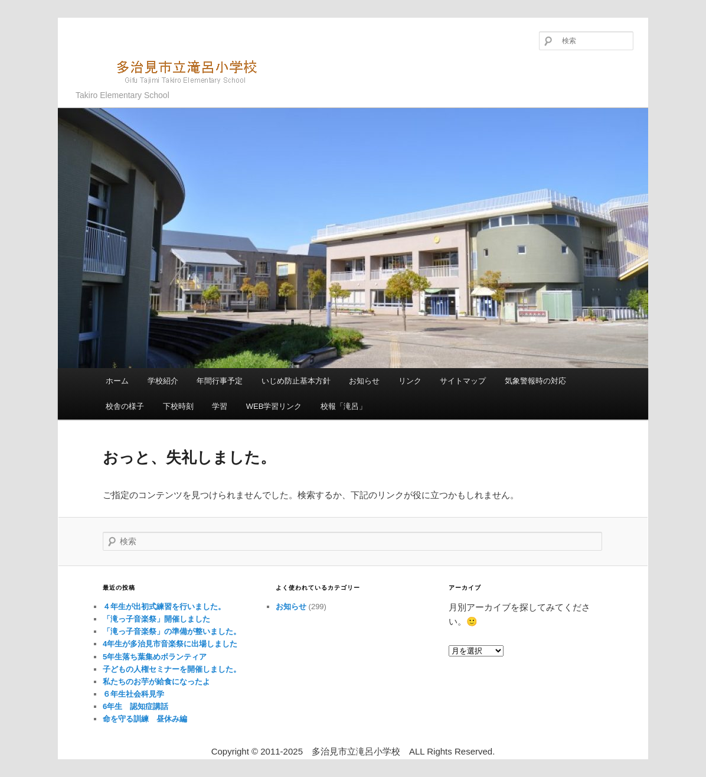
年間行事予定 (220, 380)
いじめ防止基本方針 (296, 380)
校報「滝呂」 (344, 406)
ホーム (117, 380)
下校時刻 (178, 406)
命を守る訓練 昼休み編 (145, 718)
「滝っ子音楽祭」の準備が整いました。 (172, 631)
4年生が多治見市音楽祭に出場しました (170, 643)
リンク (409, 380)
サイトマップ (463, 380)
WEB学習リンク (274, 406)
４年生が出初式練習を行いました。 (164, 606)
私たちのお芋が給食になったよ (156, 681)
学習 (219, 406)
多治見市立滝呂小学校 (173, 70)
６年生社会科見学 (133, 694)
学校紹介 (163, 380)
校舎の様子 (125, 406)
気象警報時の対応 (535, 380)
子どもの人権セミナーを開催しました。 (172, 669)
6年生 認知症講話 (135, 706)
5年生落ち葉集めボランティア (155, 656)
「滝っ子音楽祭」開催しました (156, 619)
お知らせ (364, 380)
